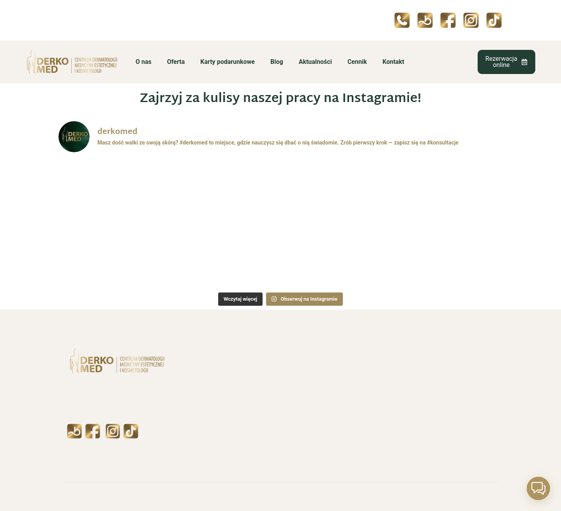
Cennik (357, 61)
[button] (538, 488)
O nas (144, 61)
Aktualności (315, 61)
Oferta (176, 61)
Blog (276, 61)
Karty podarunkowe (227, 61)
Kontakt (393, 61)
